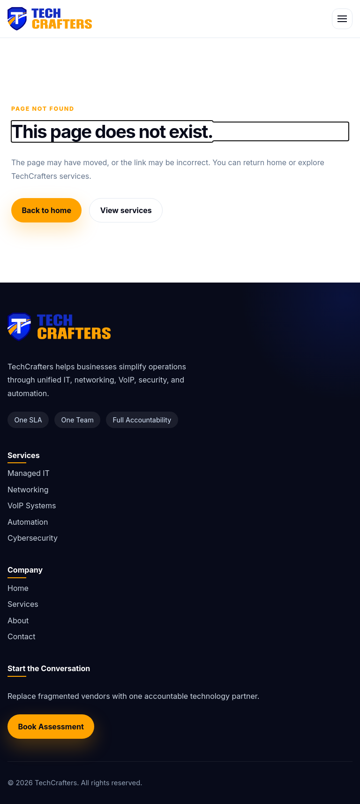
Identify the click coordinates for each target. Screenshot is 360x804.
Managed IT (29, 473)
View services (126, 210)
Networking (28, 489)
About (18, 620)
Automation (28, 522)
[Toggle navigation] (342, 18)
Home (18, 588)
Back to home (46, 210)
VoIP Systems (32, 505)
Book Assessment (50, 726)
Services (23, 604)
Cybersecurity (33, 538)
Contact (21, 636)
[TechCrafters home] (50, 19)
